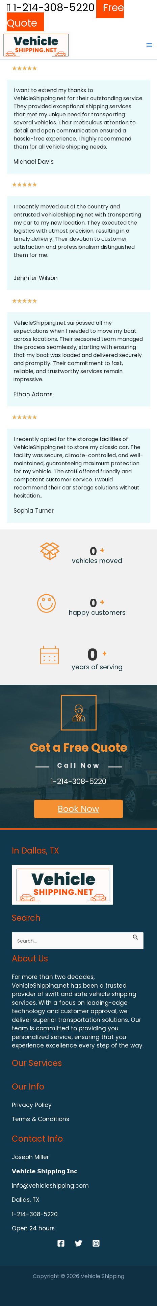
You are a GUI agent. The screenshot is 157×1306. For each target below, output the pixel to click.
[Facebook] (61, 1243)
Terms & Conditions (40, 1119)
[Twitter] (78, 1243)
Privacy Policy (32, 1105)
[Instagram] (96, 1243)
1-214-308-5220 (51, 7)
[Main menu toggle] (149, 45)
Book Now (78, 809)
